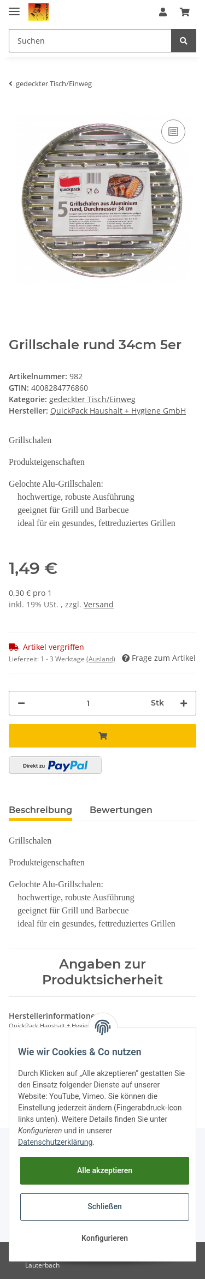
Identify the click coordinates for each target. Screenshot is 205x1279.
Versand (99, 604)
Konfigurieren (104, 1238)
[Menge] (88, 703)
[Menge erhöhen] (184, 703)
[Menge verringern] (21, 703)
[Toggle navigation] (14, 7)
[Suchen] (90, 40)
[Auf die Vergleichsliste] (173, 131)
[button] (163, 12)
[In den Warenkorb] (102, 736)
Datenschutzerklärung (55, 1142)
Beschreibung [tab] (40, 810)
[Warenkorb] (184, 12)
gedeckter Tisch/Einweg (92, 399)
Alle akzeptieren (104, 1170)
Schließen (104, 1206)
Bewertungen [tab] (121, 810)
